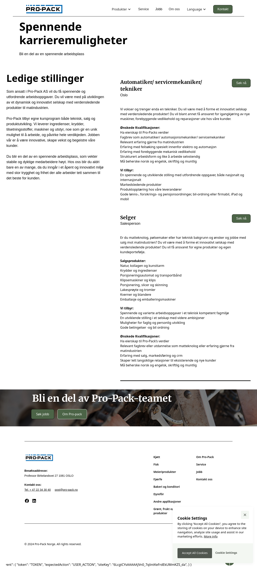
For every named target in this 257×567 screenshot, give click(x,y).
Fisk (156, 464)
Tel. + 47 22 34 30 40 (37, 489)
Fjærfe (157, 479)
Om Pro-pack (72, 414)
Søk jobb (42, 414)
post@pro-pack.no (66, 489)
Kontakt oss (204, 479)
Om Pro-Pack (205, 457)
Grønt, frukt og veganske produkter (170, 511)
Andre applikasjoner (167, 501)
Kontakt (222, 9)
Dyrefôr (158, 494)
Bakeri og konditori (166, 487)
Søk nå (241, 83)
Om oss (174, 9)
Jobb (158, 9)
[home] (44, 9)
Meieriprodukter (164, 472)
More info (210, 536)
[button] (121, 9)
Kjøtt (156, 457)
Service (143, 9)
